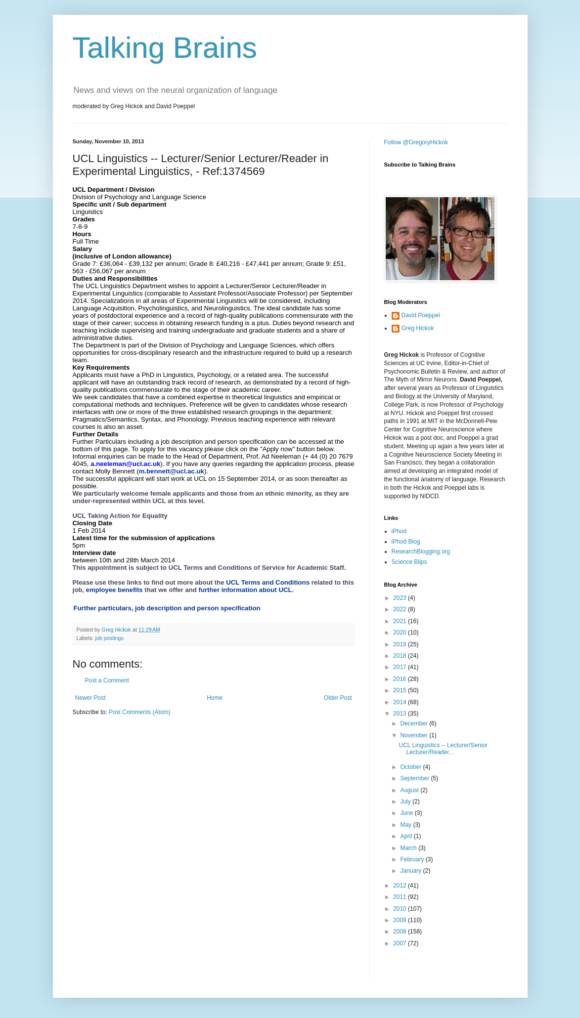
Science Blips (409, 561)
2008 (400, 931)
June (407, 812)
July (406, 801)
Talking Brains (165, 47)
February (412, 859)
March (409, 848)
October (411, 767)
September (415, 778)
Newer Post (90, 697)
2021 (400, 621)
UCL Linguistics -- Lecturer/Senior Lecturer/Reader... (443, 749)
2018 (400, 655)
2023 (400, 597)
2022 (400, 609)
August (410, 790)
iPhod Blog (406, 541)
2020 (400, 632)
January (411, 870)
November (414, 735)
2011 (400, 896)
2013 (400, 713)
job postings (109, 638)
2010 (400, 908)
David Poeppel (421, 315)
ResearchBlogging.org (421, 551)
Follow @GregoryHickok (416, 142)
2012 (400, 885)
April (406, 836)
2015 (400, 690)
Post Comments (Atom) (140, 712)
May (406, 824)
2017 (400, 667)
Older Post (338, 697)
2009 (400, 920)
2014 (400, 702)
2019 (400, 644)
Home (215, 697)
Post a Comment (107, 680)
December (414, 723)
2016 (400, 679)
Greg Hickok (418, 328)
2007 (400, 943)
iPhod (399, 531)
